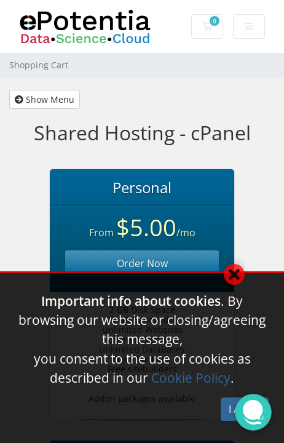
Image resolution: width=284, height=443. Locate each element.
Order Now (142, 263)
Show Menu (44, 99)
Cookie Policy (191, 377)
